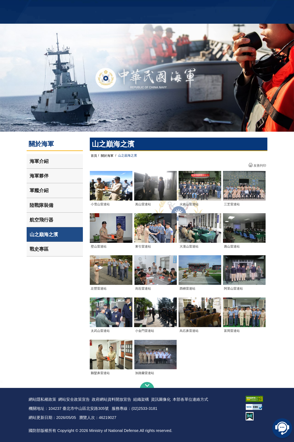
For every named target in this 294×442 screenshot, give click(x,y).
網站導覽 (145, 5)
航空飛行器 (41, 219)
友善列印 (260, 165)
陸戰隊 (243, 5)
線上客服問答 (282, 428)
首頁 (94, 155)
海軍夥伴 (39, 175)
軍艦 (220, 5)
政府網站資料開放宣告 (111, 399)
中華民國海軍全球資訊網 (89, 5)
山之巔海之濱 (44, 234)
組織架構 (141, 399)
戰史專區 (39, 249)
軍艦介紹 (39, 190)
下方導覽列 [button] (147, 385)
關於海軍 (107, 155)
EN (155, 5)
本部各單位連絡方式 (190, 399)
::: (1, 380)
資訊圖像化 (161, 399)
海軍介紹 (39, 161)
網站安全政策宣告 (74, 399)
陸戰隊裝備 (41, 205)
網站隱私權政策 (42, 399)
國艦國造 (231, 5)
